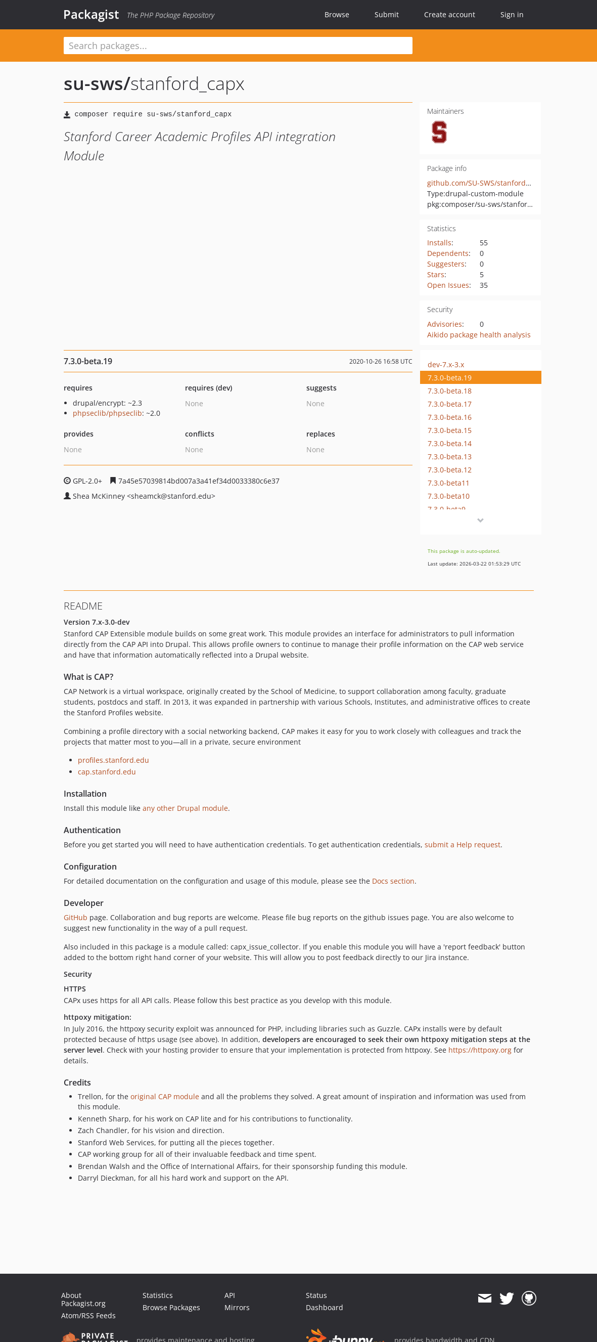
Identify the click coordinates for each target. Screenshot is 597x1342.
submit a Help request (462, 844)
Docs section (393, 881)
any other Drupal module (185, 808)
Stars (435, 274)
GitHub (75, 917)
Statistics (158, 1295)
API (229, 1295)
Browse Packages (171, 1307)
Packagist (91, 14)
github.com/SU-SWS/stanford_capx (485, 183)
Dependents (448, 253)
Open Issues (448, 285)
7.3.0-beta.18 (450, 391)
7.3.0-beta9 (447, 509)
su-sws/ (97, 83)
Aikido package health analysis (479, 334)
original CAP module (164, 1096)
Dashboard (324, 1307)
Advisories (444, 324)
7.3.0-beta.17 (450, 404)
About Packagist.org (83, 1299)
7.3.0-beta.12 (450, 469)
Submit (387, 14)
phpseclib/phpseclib (107, 413)
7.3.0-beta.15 (450, 430)
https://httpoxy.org (480, 1050)
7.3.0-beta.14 (450, 443)
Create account (449, 14)
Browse (337, 14)
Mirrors (237, 1307)
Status (316, 1295)
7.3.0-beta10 (449, 496)
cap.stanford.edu (107, 771)
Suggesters (446, 264)
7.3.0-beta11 (449, 483)
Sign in (512, 14)
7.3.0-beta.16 (450, 417)
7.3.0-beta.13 (450, 456)
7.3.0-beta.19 (450, 377)
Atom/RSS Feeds (88, 1315)
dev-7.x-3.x (446, 364)
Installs (439, 242)
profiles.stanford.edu (113, 760)
